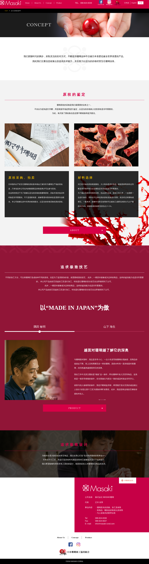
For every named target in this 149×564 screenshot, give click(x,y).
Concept (49, 3)
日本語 (126, 3)
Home (27, 3)
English (134, 3)
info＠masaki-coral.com (105, 524)
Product (59, 3)
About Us (37, 3)
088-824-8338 (86, 3)
